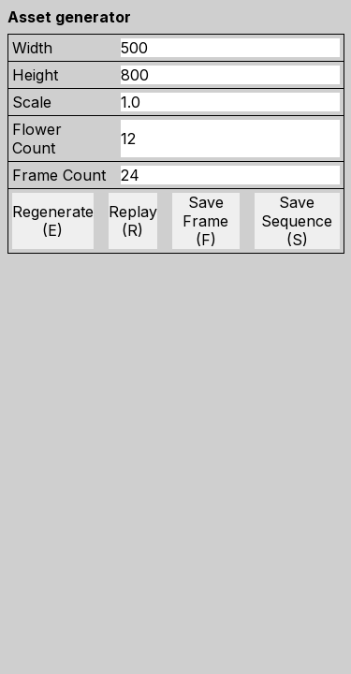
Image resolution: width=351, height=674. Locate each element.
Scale (31, 102)
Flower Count (37, 138)
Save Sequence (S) (296, 221)
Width (32, 47)
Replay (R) (133, 221)
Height (35, 75)
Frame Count (59, 175)
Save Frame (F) (205, 221)
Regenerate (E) (53, 221)
